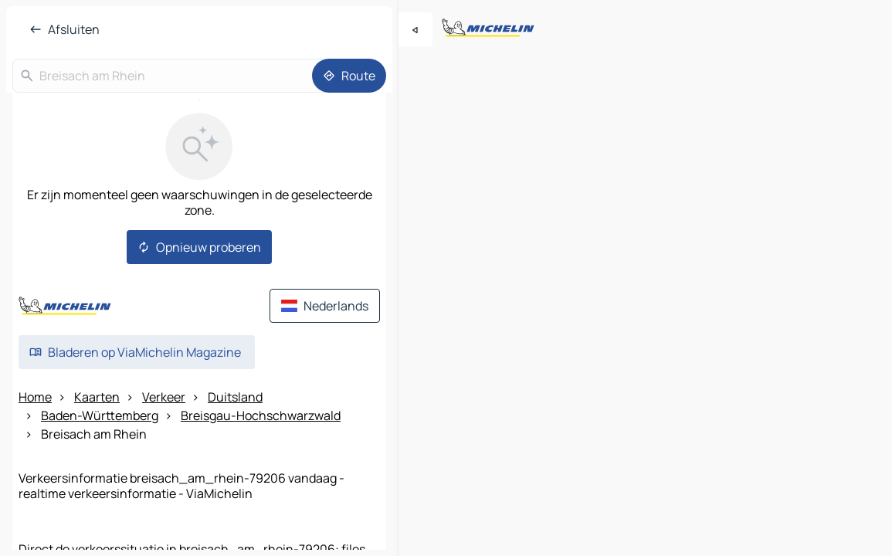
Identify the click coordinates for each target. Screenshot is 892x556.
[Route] (349, 76)
